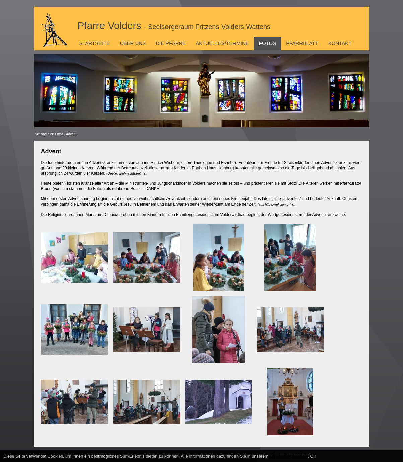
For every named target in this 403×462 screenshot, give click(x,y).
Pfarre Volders (174, 25)
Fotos (267, 43)
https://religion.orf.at (279, 204)
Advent (71, 134)
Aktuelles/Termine (222, 43)
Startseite (94, 43)
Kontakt (340, 43)
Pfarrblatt (302, 43)
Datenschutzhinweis (289, 456)
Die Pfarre (171, 43)
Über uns (133, 43)
